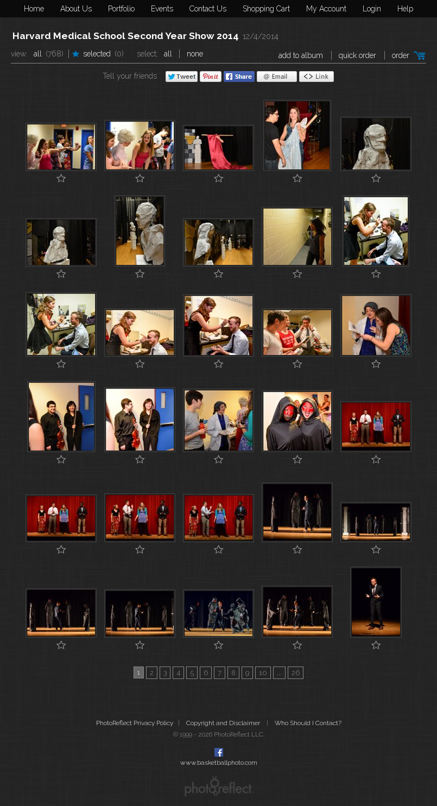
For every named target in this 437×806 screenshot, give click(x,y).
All (38, 53)
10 (263, 673)
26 (296, 673)
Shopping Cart (266, 8)
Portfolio (121, 8)
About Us (76, 8)
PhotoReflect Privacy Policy (134, 723)
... (279, 673)
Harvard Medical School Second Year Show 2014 (125, 35)
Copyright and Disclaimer (224, 723)
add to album (300, 55)
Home (34, 8)
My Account (326, 8)
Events (162, 8)
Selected (97, 53)
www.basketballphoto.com (218, 762)
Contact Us (207, 8)
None (195, 53)
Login (372, 8)
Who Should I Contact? (308, 723)
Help (405, 8)
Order (400, 55)
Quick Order (357, 55)
